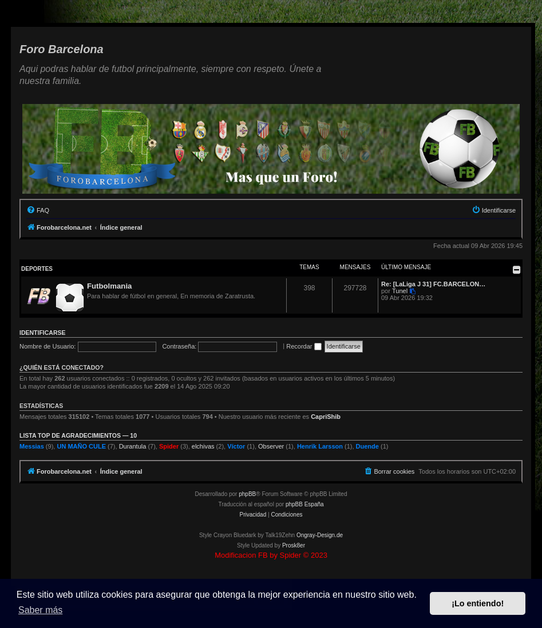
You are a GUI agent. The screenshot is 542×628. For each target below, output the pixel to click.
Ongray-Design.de (319, 535)
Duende (367, 446)
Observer (271, 446)
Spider (169, 446)
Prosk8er (293, 545)
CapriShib (326, 416)
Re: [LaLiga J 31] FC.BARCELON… (433, 284)
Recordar (303, 346)
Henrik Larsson (320, 446)
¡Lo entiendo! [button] (478, 603)
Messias (31, 446)
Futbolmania (109, 286)
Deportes (37, 269)
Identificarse (42, 332)
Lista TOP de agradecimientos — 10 (78, 435)
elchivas (203, 446)
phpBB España (305, 504)
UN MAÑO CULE (81, 446)
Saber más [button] (40, 610)
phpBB (247, 494)
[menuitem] (37, 210)
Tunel (400, 290)
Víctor (236, 446)
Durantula (133, 446)
